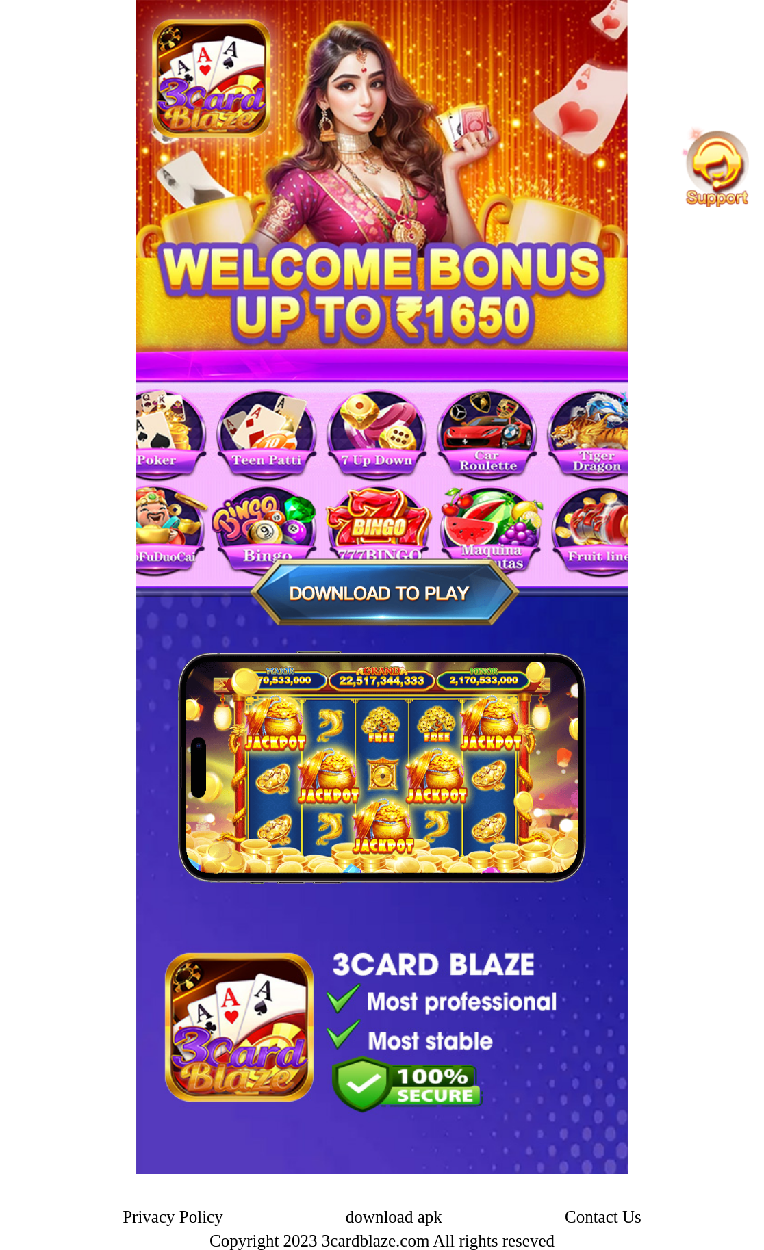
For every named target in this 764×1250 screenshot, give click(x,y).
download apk (394, 1216)
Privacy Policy (173, 1216)
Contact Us (603, 1216)
